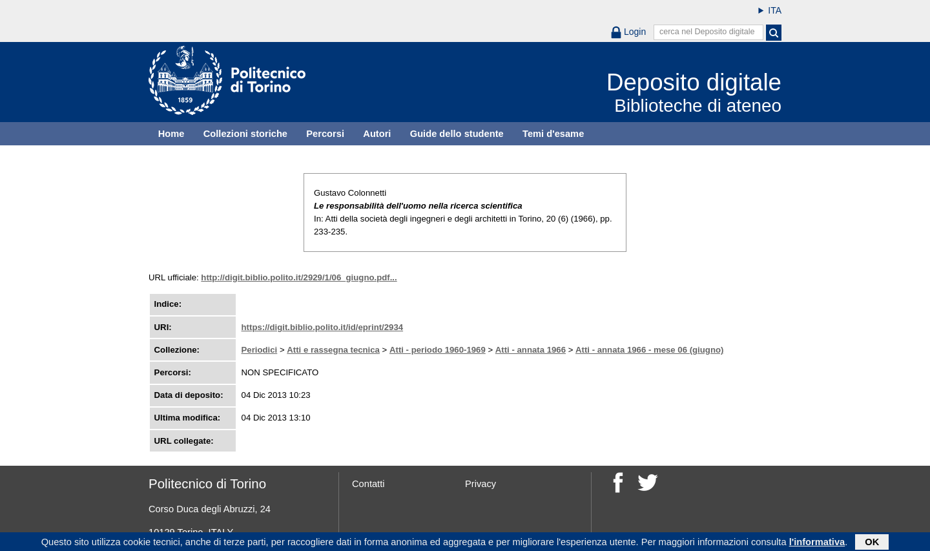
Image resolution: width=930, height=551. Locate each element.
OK (872, 542)
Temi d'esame (553, 134)
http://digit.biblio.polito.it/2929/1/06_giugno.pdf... (299, 277)
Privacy (480, 484)
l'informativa (817, 542)
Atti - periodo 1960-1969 (437, 350)
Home (171, 134)
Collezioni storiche (245, 134)
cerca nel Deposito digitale (707, 31)
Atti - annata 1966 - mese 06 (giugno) (649, 350)
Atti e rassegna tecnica (333, 350)
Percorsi (325, 134)
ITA (774, 10)
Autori (377, 134)
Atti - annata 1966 (530, 350)
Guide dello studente (457, 134)
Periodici (260, 350)
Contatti (368, 484)
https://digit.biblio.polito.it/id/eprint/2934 (323, 327)
